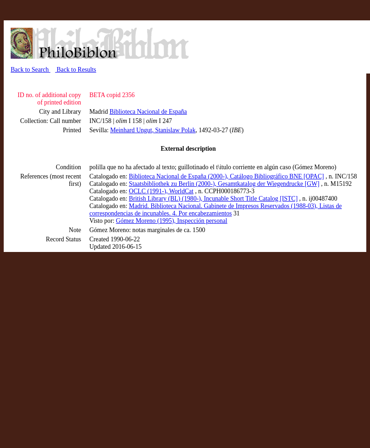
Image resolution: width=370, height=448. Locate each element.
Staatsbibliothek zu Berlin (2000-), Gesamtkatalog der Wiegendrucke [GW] (224, 183)
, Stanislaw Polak (173, 130)
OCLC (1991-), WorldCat (161, 191)
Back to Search (30, 69)
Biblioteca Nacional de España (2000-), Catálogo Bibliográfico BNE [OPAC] (226, 176)
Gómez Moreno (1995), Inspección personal (171, 220)
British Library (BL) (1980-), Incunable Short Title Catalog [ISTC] (213, 198)
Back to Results (75, 69)
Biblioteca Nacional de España (148, 111)
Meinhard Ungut (131, 130)
